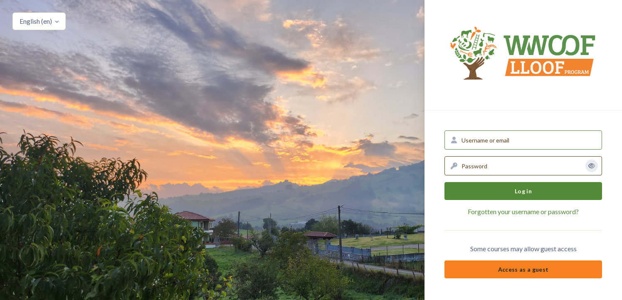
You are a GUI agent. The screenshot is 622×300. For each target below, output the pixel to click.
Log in (523, 191)
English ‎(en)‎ (36, 21)
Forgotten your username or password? (523, 211)
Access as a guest (523, 269)
